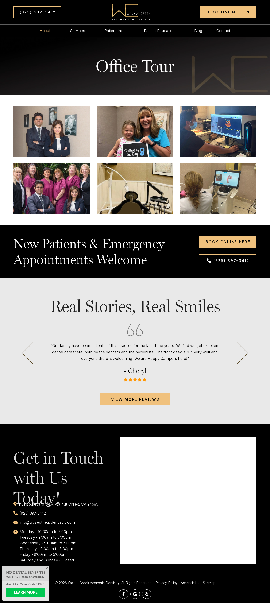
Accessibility (190, 583)
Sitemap (209, 583)
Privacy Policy (166, 583)
